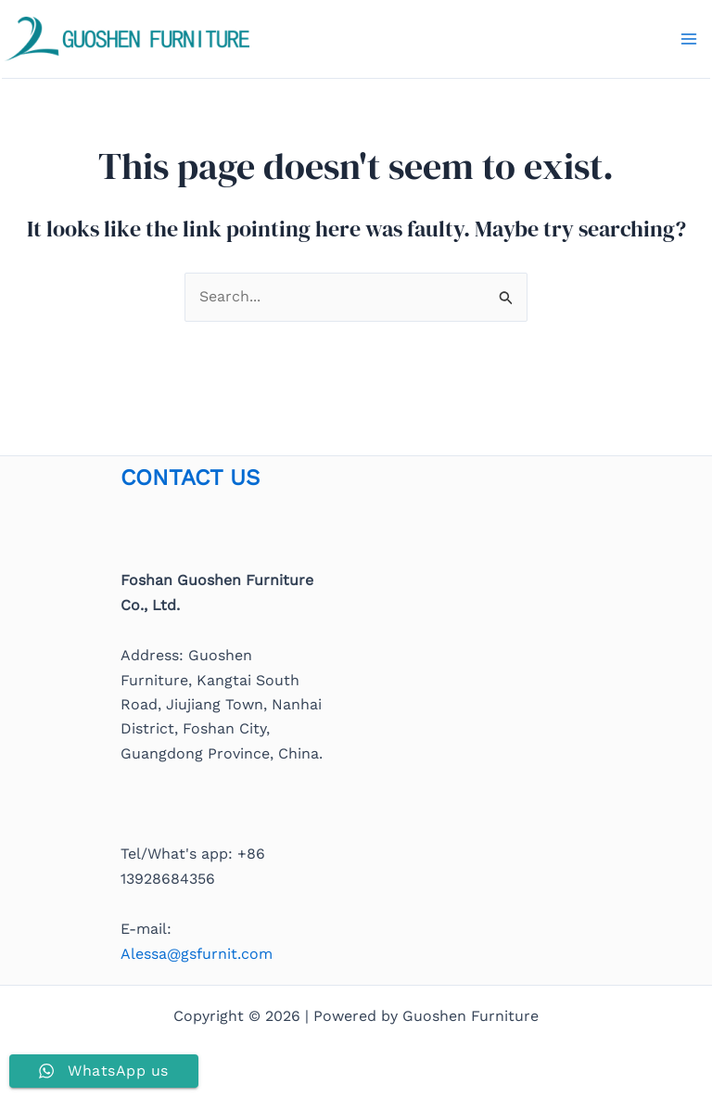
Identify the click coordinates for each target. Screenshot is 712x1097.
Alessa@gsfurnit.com (197, 954)
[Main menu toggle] (688, 38)
